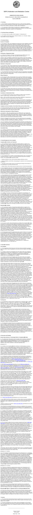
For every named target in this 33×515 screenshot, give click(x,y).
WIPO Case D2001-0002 (21, 360)
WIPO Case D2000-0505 (16, 358)
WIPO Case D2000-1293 (11, 293)
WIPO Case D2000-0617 (19, 359)
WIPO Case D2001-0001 (4, 367)
